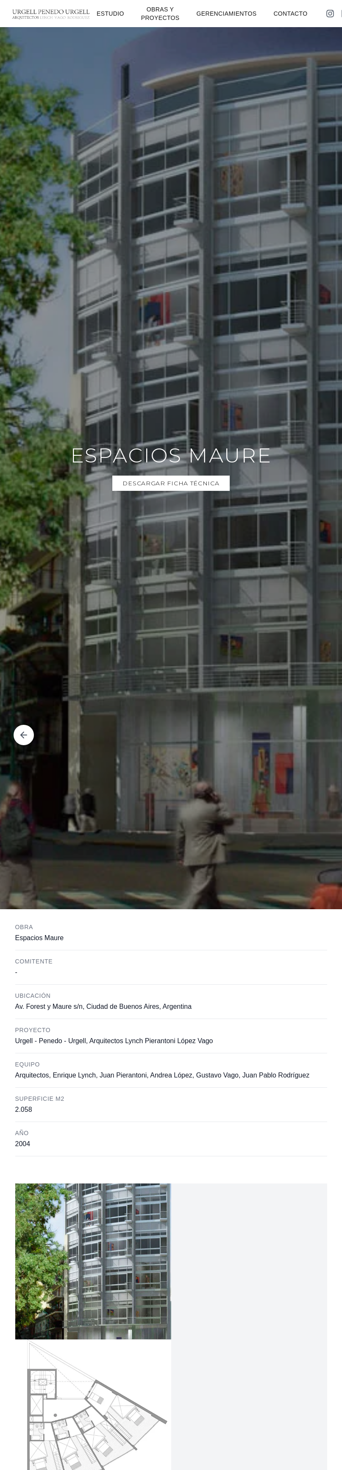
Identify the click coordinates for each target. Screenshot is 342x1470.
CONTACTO (290, 13)
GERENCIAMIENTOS (227, 13)
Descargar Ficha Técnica (170, 483)
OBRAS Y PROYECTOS (160, 13)
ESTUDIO (110, 13)
